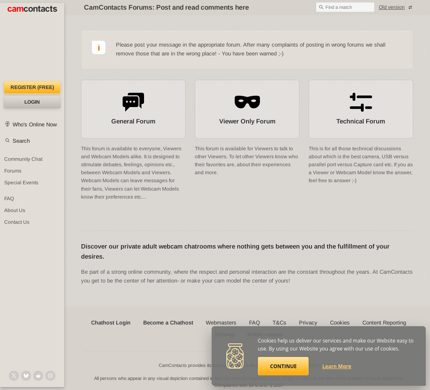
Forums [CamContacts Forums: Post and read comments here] (12, 171)
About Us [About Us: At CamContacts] (14, 210)
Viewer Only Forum (247, 121)
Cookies (340, 322)
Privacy (308, 322)
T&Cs (279, 322)
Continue (283, 366)
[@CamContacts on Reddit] (38, 376)
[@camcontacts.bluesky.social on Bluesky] (26, 376)
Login (32, 102)
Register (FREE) (32, 87)
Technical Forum (360, 121)
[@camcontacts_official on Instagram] (50, 376)
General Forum (133, 121)
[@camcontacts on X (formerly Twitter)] (14, 376)
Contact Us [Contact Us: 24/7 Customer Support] (16, 222)
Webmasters (221, 322)
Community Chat (23, 159)
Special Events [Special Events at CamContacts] (21, 183)
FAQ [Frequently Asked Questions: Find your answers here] (9, 199)
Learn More (336, 366)
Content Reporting (384, 322)
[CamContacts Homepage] (32, 42)
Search (21, 141)
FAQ (254, 322)
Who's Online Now (35, 124)
